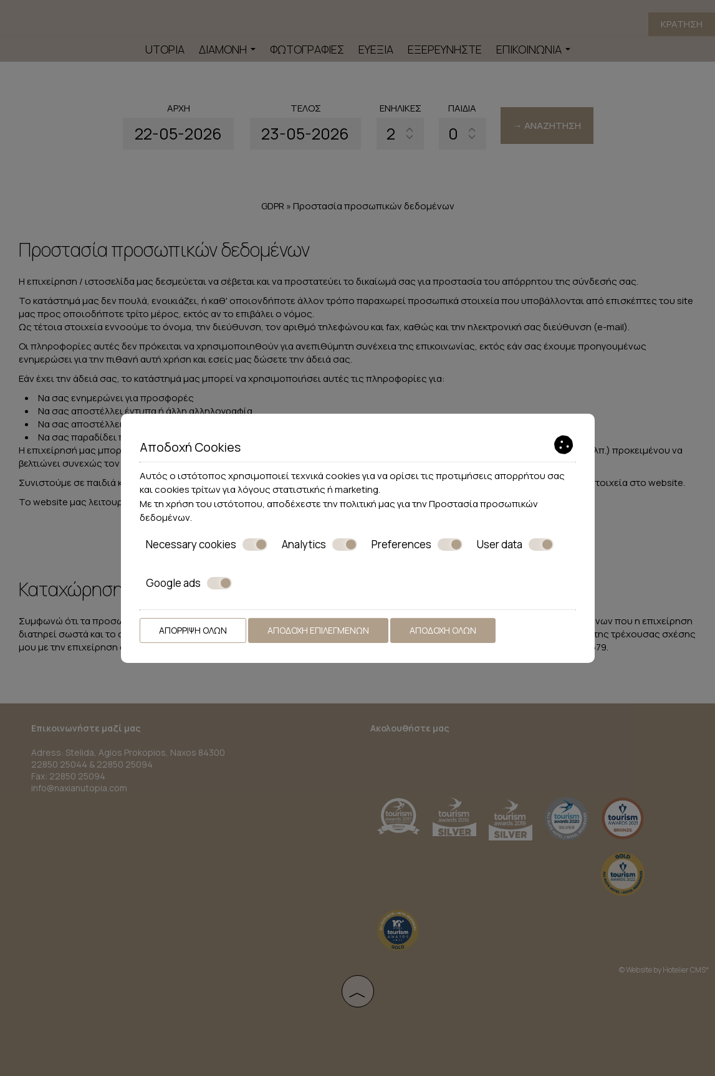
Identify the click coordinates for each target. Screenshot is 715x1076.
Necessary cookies (206, 544)
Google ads (189, 583)
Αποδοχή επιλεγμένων (318, 630)
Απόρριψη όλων (193, 630)
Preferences (417, 544)
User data (515, 544)
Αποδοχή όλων (443, 630)
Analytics (319, 544)
